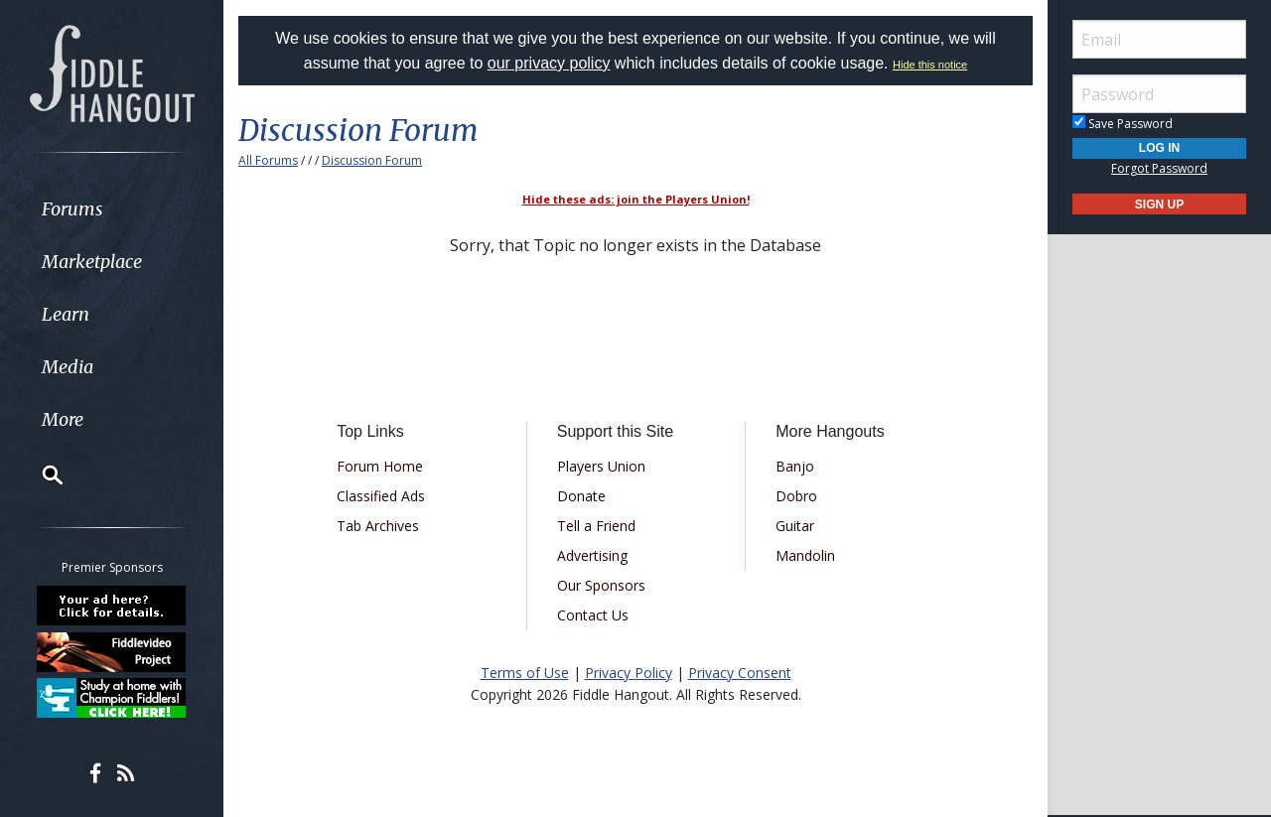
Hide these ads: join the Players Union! (636, 199)
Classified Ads (381, 495)
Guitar (795, 525)
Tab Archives (378, 525)
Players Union (601, 466)
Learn (65, 314)
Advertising (592, 555)
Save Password (1122, 123)
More (62, 419)
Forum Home (380, 466)
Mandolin (805, 555)
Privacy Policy (628, 672)
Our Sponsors (601, 585)
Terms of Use (525, 672)
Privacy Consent (739, 672)
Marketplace (92, 261)
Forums (72, 209)
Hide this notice (930, 64)
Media (67, 366)
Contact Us (593, 615)
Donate (581, 495)
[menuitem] (111, 209)
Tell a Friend (596, 525)
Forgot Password (1159, 168)
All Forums (268, 160)
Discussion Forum (372, 160)
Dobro (796, 495)
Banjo (795, 466)
